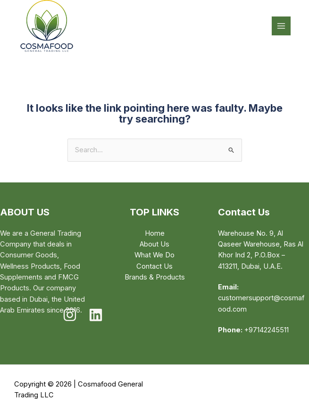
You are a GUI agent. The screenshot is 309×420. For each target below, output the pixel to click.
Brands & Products (155, 277)
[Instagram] (70, 315)
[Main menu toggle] (281, 25)
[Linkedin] (96, 315)
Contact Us (154, 266)
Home (155, 233)
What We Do (154, 255)
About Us (154, 244)
